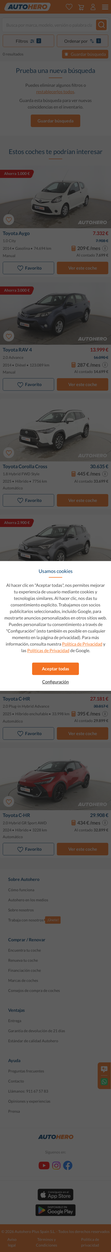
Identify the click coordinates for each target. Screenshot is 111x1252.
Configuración (55, 681)
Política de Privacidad (82, 643)
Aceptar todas (55, 668)
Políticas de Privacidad (48, 650)
